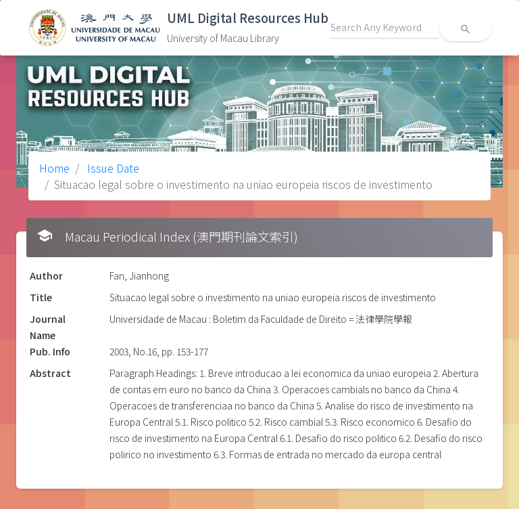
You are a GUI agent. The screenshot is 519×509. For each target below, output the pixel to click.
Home (54, 168)
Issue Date (111, 168)
